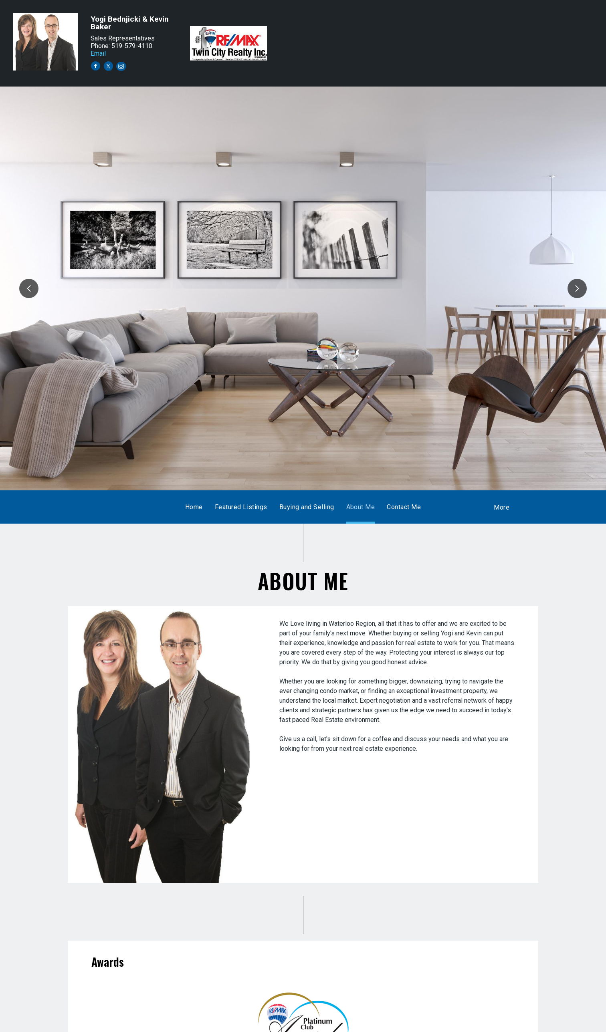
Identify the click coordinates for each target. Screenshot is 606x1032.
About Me (360, 507)
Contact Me (404, 507)
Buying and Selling (306, 507)
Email (98, 53)
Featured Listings (241, 507)
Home (194, 507)
